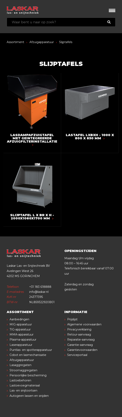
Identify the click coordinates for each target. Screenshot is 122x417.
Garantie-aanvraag (80, 345)
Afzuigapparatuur (41, 42)
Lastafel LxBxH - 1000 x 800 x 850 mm (90, 136)
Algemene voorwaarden (84, 324)
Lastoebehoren (20, 380)
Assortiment (15, 42)
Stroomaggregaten (23, 370)
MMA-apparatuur (21, 334)
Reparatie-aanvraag (81, 339)
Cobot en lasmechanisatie (28, 355)
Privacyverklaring (79, 329)
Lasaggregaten (20, 365)
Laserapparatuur (21, 345)
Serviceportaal (77, 355)
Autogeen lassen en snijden (29, 396)
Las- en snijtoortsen (23, 390)
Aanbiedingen (19, 319)
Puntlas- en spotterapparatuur (31, 350)
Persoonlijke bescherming (28, 375)
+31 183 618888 (40, 287)
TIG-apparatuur (20, 329)
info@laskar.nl (39, 292)
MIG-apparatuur (21, 324)
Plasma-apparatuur (23, 339)
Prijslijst (72, 319)
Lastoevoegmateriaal (25, 385)
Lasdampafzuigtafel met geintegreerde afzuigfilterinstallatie (32, 139)
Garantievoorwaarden (82, 350)
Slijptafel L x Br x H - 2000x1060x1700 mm (32, 216)
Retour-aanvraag (79, 334)
